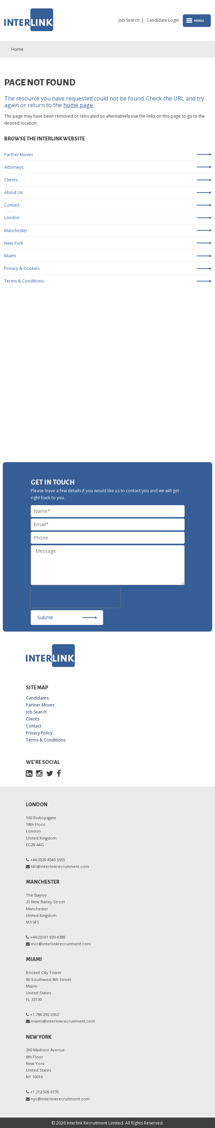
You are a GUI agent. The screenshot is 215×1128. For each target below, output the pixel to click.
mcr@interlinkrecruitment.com (61, 943)
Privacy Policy (39, 733)
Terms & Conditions (24, 281)
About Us (13, 192)
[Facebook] (59, 773)
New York (13, 243)
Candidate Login (162, 20)
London (12, 218)
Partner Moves (18, 155)
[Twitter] (49, 773)
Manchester (15, 231)
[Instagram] (39, 773)
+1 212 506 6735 (44, 1091)
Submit (45, 617)
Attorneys (13, 167)
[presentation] (75, 596)
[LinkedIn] (29, 773)
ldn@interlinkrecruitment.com (60, 866)
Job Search (129, 20)
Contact (12, 205)
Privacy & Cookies (22, 268)
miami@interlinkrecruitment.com (63, 1021)
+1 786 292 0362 (44, 1014)
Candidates (37, 698)
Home (17, 49)
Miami (10, 256)
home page (78, 105)
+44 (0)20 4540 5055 (47, 859)
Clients (10, 180)
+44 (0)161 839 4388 (47, 937)
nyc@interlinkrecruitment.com (60, 1098)
